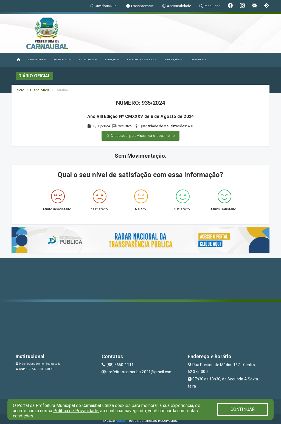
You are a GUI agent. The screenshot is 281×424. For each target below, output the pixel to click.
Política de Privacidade (75, 410)
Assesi (121, 421)
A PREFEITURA (37, 59)
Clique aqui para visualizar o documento (140, 136)
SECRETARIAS (88, 59)
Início (20, 90)
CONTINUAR (243, 409)
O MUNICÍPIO (62, 59)
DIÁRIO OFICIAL (199, 59)
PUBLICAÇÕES (173, 59)
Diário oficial (40, 90)
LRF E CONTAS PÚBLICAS (142, 59)
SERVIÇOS (112, 59)
